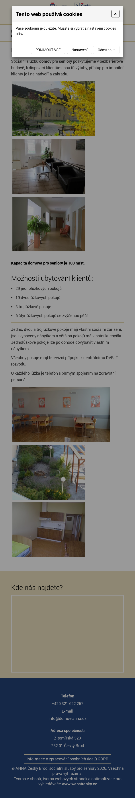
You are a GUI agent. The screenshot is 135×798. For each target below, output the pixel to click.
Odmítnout (106, 49)
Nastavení (80, 49)
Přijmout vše (48, 49)
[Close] (115, 14)
